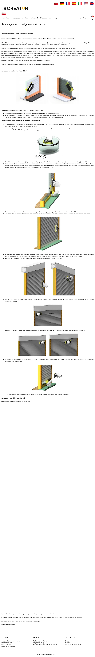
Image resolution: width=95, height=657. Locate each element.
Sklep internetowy (45, 654)
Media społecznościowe (73, 644)
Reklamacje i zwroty (8, 646)
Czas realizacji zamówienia (10, 641)
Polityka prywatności (40, 641)
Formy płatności (6, 643)
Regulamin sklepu (39, 643)
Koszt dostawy (6, 644)
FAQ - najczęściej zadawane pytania (45, 644)
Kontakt (67, 643)
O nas (67, 641)
